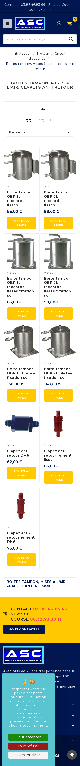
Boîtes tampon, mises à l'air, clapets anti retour (37, 584)
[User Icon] (61, 23)
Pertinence (40, 132)
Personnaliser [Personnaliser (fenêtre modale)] (28, 755)
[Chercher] (34, 39)
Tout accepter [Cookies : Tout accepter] (28, 737)
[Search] (71, 39)
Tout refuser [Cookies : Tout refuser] (28, 746)
